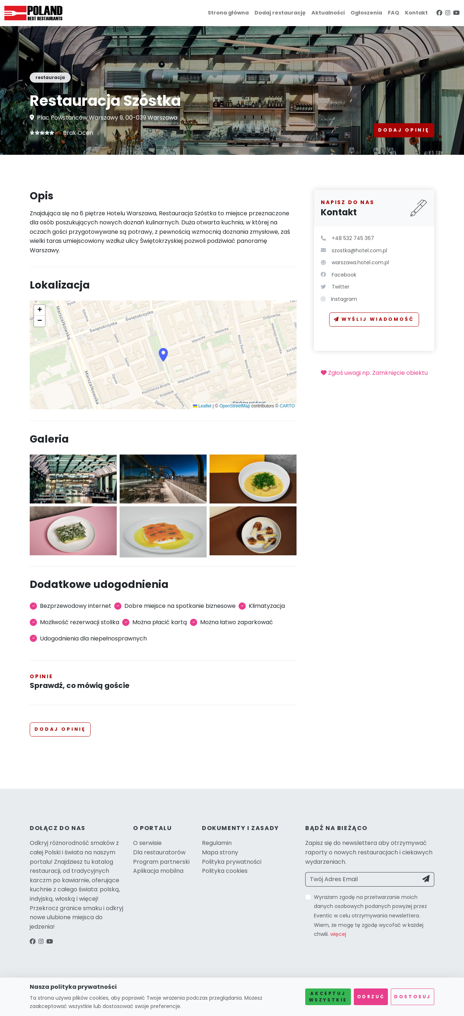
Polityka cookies (225, 871)
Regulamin (217, 843)
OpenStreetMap (234, 406)
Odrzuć (371, 997)
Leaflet (202, 406)
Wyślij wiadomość (374, 319)
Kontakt (416, 12)
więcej (338, 934)
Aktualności (328, 12)
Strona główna (228, 12)
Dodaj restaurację (280, 12)
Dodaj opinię (404, 130)
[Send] (426, 879)
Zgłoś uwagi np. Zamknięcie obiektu (374, 373)
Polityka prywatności (231, 862)
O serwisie (147, 843)
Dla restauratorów (159, 852)
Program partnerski (161, 862)
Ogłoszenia (366, 12)
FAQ (393, 12)
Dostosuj (412, 997)
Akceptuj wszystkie (328, 996)
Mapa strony (220, 852)
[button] (163, 355)
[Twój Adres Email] (361, 879)
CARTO (287, 406)
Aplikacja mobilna (158, 871)
